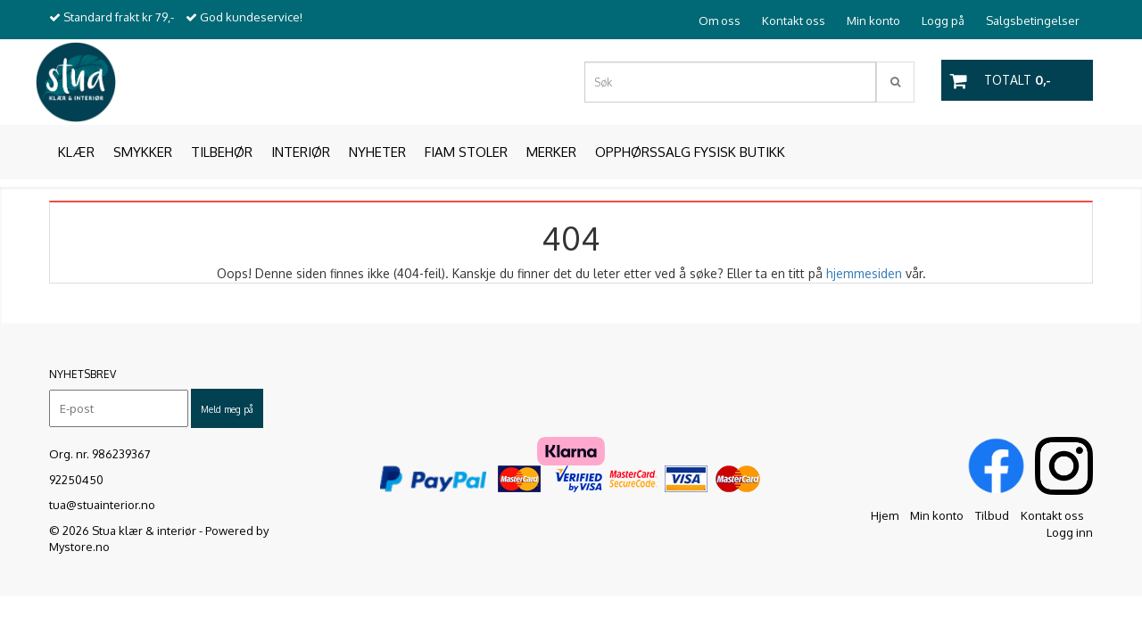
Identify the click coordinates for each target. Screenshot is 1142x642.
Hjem (884, 515)
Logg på (943, 20)
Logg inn (1070, 532)
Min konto (873, 20)
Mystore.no (79, 546)
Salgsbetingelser (1033, 20)
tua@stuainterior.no (102, 505)
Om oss (720, 20)
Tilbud (992, 515)
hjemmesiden (864, 273)
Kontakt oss (793, 20)
